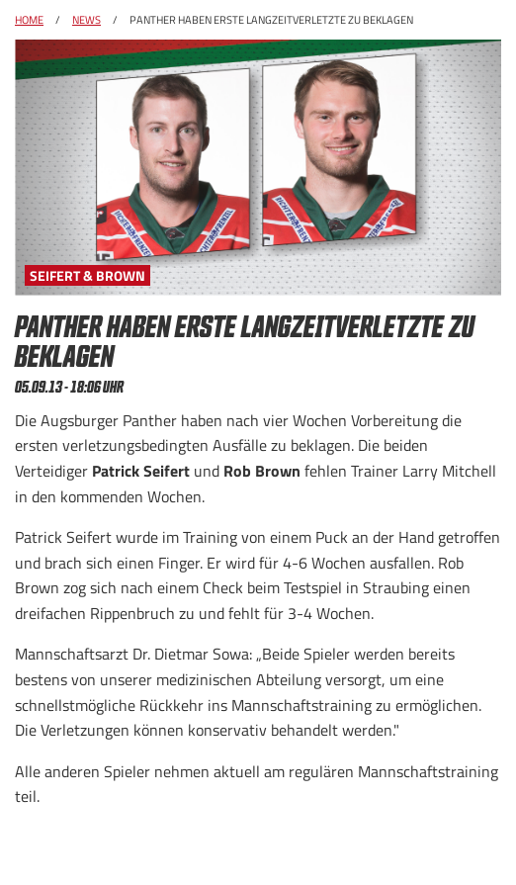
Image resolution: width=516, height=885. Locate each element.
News (86, 20)
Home (29, 20)
